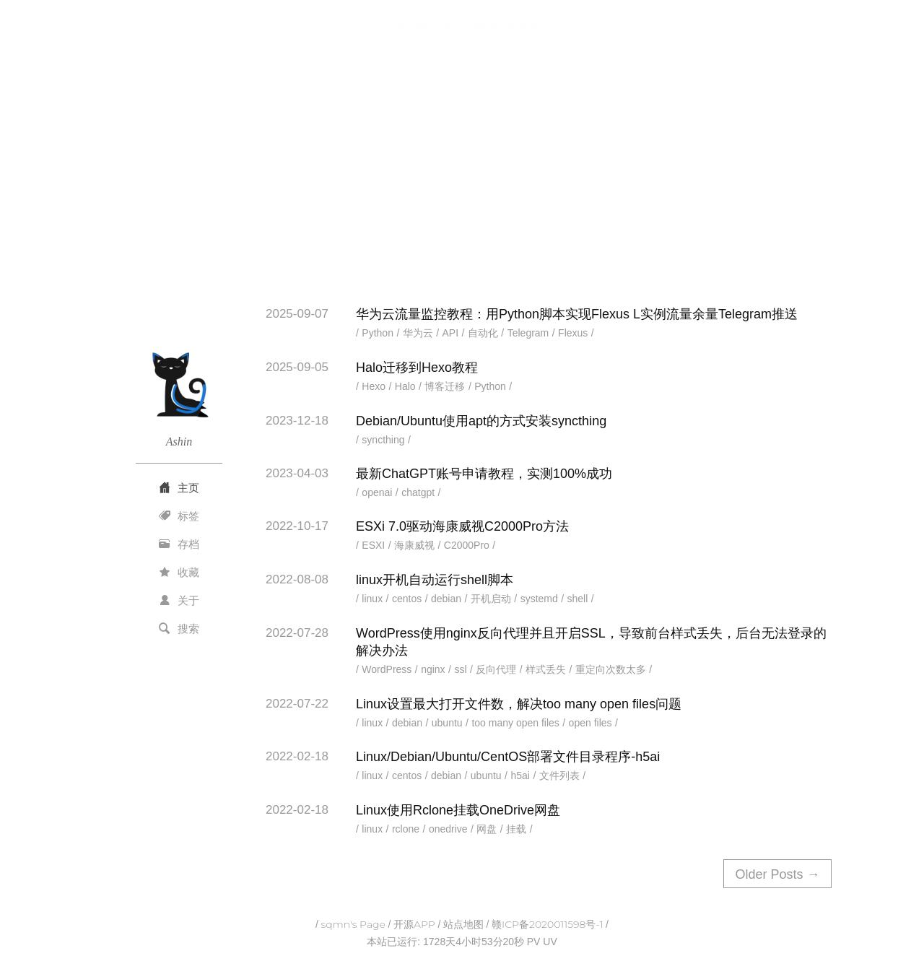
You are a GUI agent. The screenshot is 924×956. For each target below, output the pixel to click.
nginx (433, 669)
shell (577, 598)
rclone (405, 829)
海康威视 (414, 545)
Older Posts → (777, 874)
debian (446, 598)
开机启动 (491, 598)
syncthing (383, 440)
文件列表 (559, 775)
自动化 (483, 333)
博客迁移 (444, 386)
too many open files (515, 723)
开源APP (414, 924)
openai (377, 492)
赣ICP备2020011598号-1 (547, 924)
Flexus (573, 333)
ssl (460, 669)
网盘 (486, 829)
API (451, 333)
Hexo (373, 386)
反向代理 (496, 669)
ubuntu (447, 723)
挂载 (516, 829)
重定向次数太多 (610, 669)
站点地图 (463, 924)
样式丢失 (546, 669)
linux (372, 598)
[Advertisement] (462, 175)
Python (377, 333)
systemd (539, 598)
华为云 (418, 333)
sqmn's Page (353, 924)
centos (407, 598)
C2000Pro (466, 545)
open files (590, 723)
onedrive (448, 829)
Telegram (528, 333)
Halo (405, 386)
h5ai (519, 775)
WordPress (386, 669)
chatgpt (418, 492)
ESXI (373, 545)
